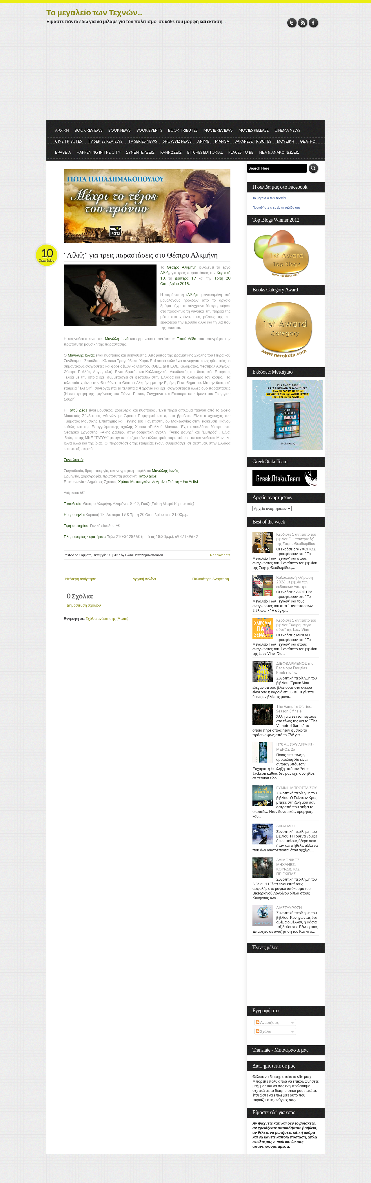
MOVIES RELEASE (254, 130)
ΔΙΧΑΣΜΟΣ (286, 826)
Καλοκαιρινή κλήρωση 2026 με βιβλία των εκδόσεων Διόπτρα (294, 582)
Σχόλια (263, 1031)
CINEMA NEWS (287, 130)
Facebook (313, 22)
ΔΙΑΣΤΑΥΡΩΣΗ (289, 907)
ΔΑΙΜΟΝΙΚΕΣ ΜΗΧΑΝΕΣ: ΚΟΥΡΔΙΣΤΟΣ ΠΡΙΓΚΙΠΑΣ (288, 866)
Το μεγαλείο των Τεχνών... (94, 12)
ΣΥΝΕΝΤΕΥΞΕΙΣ (140, 152)
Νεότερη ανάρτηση (80, 578)
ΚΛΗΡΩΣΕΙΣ (171, 152)
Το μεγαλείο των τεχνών (269, 198)
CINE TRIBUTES (68, 141)
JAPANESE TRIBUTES (253, 141)
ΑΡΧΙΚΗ (62, 130)
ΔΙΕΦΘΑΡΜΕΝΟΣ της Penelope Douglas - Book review (294, 668)
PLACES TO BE (240, 152)
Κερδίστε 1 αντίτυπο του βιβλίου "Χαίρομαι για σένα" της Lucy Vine (296, 625)
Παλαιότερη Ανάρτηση (210, 578)
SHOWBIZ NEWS (177, 141)
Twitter (292, 22)
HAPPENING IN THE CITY (98, 152)
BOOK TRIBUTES (183, 130)
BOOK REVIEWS (89, 130)
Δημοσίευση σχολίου (84, 605)
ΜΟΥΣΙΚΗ (285, 141)
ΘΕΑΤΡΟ (307, 141)
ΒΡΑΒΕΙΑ (63, 152)
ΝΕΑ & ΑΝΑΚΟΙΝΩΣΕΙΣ (279, 152)
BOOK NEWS (119, 130)
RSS (302, 22)
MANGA (222, 141)
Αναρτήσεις (267, 1022)
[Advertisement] (185, 76)
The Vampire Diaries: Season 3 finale (294, 708)
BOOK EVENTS (149, 130)
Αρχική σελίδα (144, 578)
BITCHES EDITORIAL (205, 152)
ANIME (203, 141)
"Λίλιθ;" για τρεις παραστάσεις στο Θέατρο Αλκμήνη (141, 255)
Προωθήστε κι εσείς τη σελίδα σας (276, 207)
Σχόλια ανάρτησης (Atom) (107, 618)
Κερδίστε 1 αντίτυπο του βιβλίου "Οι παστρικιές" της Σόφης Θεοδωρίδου (296, 539)
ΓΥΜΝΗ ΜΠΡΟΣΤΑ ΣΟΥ (296, 787)
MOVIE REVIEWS (218, 130)
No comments (220, 555)
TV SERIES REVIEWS (105, 141)
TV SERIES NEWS (142, 141)
